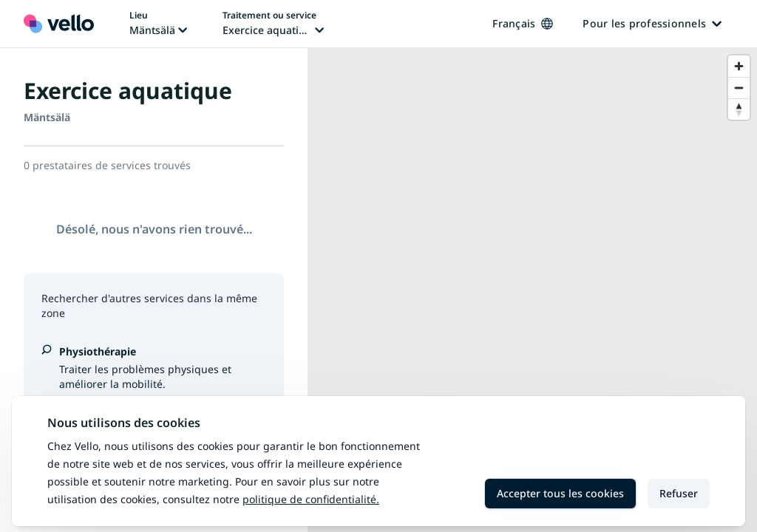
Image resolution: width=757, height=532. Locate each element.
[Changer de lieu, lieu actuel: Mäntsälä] (158, 24)
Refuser (678, 493)
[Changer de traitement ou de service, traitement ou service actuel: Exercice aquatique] (273, 24)
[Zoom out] (739, 87)
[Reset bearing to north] (739, 109)
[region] (532, 290)
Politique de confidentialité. (310, 499)
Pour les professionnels (652, 23)
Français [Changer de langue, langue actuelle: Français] (522, 23)
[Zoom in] (739, 66)
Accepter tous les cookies (560, 493)
